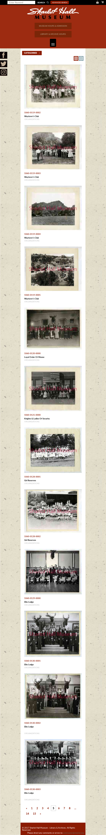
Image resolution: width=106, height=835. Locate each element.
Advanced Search (59, 2)
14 (27, 813)
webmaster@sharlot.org (73, 832)
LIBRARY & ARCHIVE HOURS (53, 34)
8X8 (76, 58)
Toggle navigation (52, 42)
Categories (30, 52)
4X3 (81, 58)
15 (34, 813)
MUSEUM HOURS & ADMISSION (53, 26)
